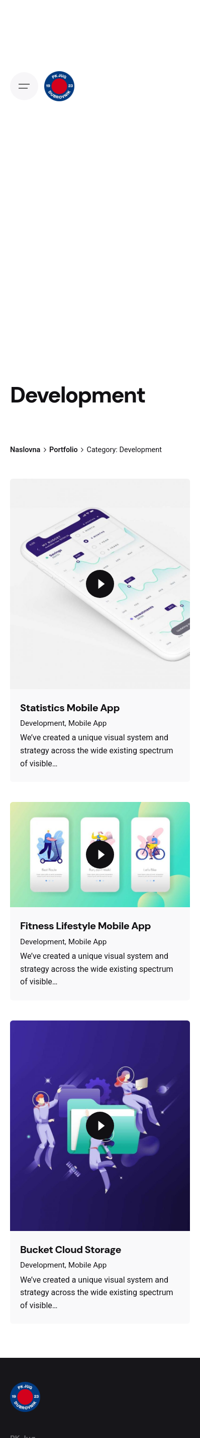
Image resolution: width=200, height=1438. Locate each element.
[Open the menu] (24, 86)
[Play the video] (100, 584)
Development (42, 723)
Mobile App (87, 723)
